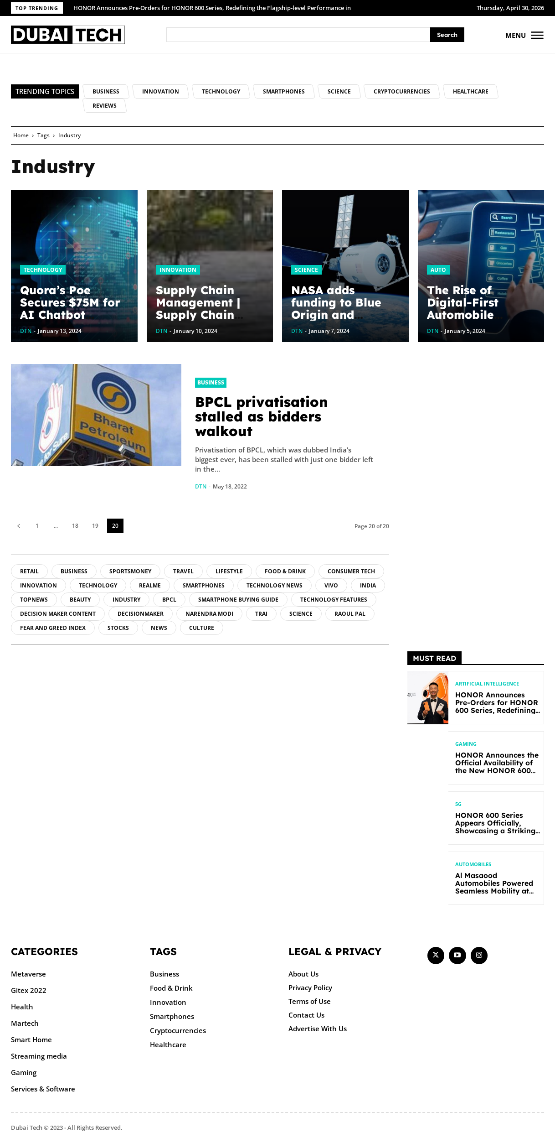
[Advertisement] (475, 501)
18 (75, 526)
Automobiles (473, 864)
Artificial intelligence (487, 683)
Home (21, 135)
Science (306, 270)
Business (210, 382)
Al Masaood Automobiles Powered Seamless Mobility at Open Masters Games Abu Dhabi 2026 (497, 891)
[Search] (447, 34)
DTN (200, 486)
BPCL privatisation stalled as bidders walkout (261, 416)
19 (95, 526)
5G (458, 804)
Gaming (466, 744)
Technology (43, 270)
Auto (438, 270)
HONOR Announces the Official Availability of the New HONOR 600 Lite (494, 767)
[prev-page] (18, 526)
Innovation (177, 270)
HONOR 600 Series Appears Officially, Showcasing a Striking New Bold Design (493, 827)
